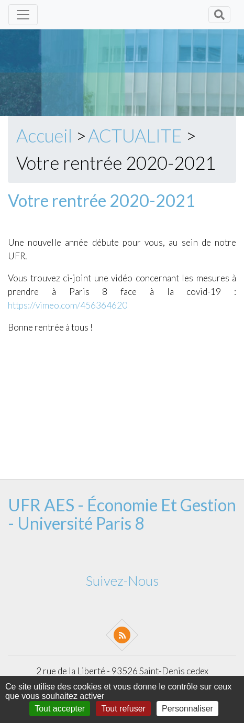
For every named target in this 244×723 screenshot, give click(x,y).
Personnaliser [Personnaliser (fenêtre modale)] (187, 708)
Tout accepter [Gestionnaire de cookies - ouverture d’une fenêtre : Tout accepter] (60, 708)
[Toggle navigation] (23, 14)
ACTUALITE (135, 135)
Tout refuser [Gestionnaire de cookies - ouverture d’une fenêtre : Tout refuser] (123, 708)
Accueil (44, 135)
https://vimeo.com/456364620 (67, 305)
